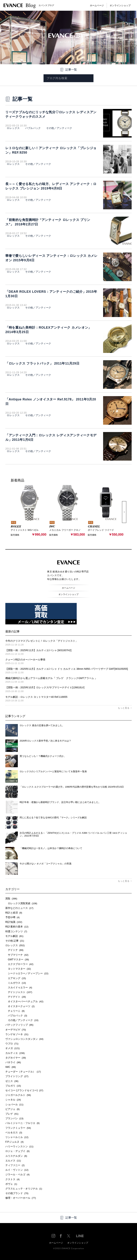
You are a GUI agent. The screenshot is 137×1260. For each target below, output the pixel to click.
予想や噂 (12, 917)
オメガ (12, 1048)
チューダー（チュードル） (23, 1071)
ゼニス (11, 1081)
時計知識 (13, 921)
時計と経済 (13, 912)
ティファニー (15, 1165)
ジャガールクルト (18, 1095)
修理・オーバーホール (20, 1197)
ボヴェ (11, 1183)
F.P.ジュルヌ (14, 1141)
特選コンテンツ (16, 931)
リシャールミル (16, 1137)
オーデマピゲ (15, 1029)
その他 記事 (14, 940)
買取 (11, 898)
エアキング (15, 978)
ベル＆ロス (13, 1132)
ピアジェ (12, 1109)
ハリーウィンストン (19, 1146)
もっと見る (124, 708)
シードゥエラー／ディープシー (26, 973)
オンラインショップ (120, 5)
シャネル (13, 1099)
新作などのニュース (19, 908)
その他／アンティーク (58, 128)
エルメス (13, 1160)
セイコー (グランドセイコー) (24, 1090)
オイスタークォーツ (20, 1006)
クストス (12, 1179)
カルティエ (15, 1052)
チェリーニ (15, 1010)
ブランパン (14, 1118)
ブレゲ (11, 1113)
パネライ (13, 1062)
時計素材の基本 (16, 926)
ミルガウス (15, 982)
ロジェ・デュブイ (17, 1151)
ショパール (14, 1104)
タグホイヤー (15, 1057)
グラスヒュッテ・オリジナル (23, 1188)
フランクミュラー (18, 1127)
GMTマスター (17, 959)
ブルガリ (13, 1085)
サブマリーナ (16, 954)
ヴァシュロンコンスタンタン (24, 1038)
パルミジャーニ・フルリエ (22, 1123)
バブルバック (32, 128)
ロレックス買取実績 (21, 903)
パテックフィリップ (19, 1024)
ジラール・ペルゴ (17, 1174)
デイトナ (14, 950)
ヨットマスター (18, 968)
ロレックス (13, 128)
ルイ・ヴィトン (16, 1169)
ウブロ (11, 1043)
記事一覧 (71, 69)
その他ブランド (16, 1193)
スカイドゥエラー (18, 987)
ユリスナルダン (16, 1155)
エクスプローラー (19, 964)
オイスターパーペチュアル (24, 1001)
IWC (10, 1067)
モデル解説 (14, 936)
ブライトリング (16, 1076)
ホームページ (97, 5)
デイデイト (15, 996)
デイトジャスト (18, 992)
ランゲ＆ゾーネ (16, 1034)
